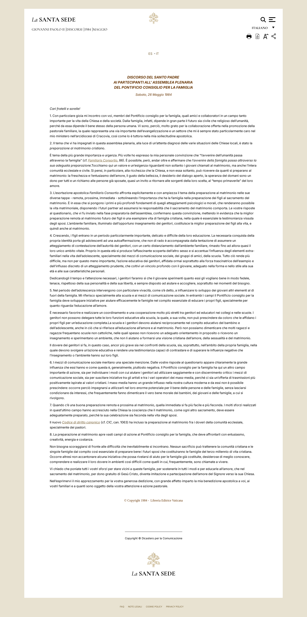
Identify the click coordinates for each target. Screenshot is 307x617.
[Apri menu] (271, 19)
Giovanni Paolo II (48, 29)
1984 (88, 29)
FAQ (122, 606)
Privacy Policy (174, 606)
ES (150, 54)
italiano (260, 29)
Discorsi (75, 29)
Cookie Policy (154, 606)
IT (157, 54)
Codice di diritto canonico (81, 422)
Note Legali (135, 606)
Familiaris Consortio (102, 160)
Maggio (100, 29)
